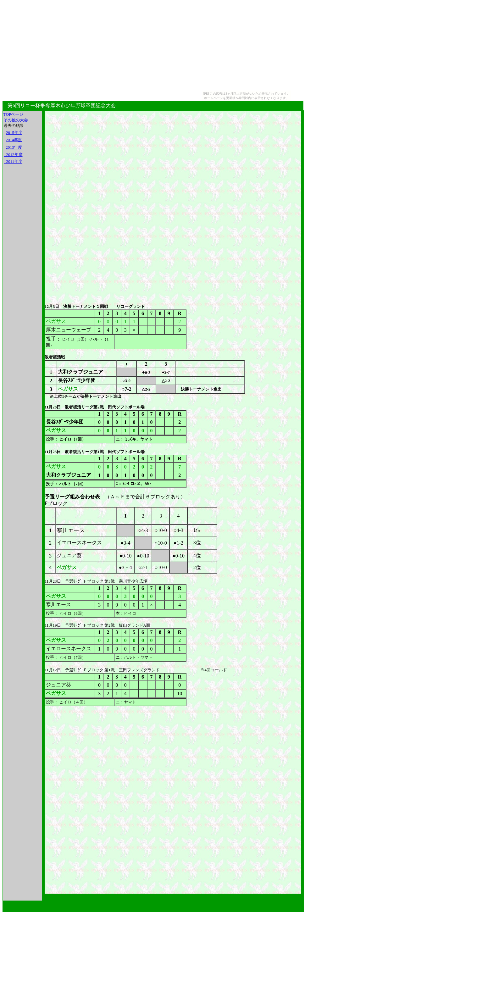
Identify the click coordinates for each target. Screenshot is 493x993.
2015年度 (14, 132)
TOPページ (13, 114)
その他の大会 (15, 120)
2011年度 (13, 161)
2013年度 (14, 147)
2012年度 (13, 154)
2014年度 (14, 139)
